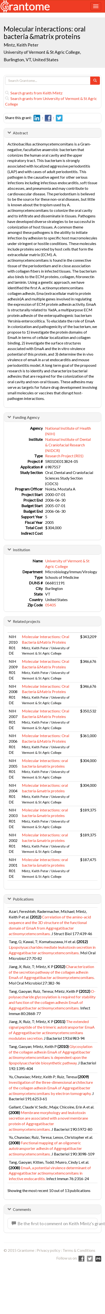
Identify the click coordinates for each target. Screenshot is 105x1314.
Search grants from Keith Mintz (34, 93)
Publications (23, 899)
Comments (22, 1209)
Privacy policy (48, 1250)
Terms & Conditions (79, 1250)
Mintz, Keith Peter (21, 44)
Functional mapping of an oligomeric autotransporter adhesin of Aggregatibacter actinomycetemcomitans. (45, 1148)
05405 (50, 605)
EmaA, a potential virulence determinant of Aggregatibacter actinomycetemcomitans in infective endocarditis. (50, 1173)
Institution (21, 549)
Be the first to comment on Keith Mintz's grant (54, 1223)
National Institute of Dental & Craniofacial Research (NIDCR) (68, 445)
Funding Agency (26, 417)
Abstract (20, 132)
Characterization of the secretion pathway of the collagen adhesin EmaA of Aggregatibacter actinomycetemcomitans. (52, 972)
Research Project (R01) (64, 455)
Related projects (26, 621)
